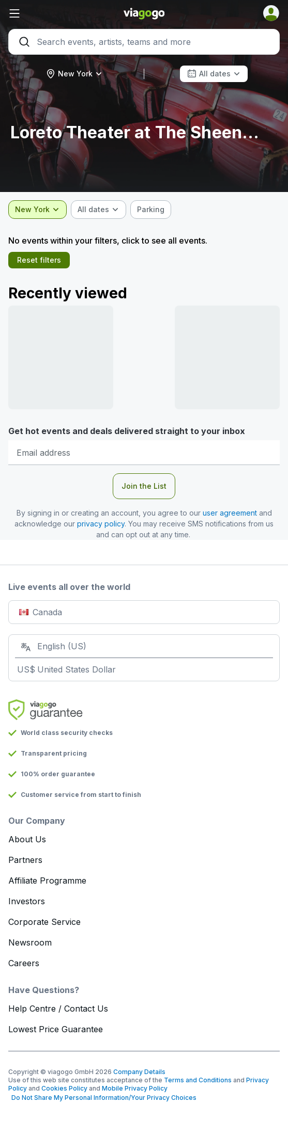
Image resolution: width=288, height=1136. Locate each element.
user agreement (230, 512)
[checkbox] (150, 209)
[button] (53, 13)
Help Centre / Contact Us (58, 1008)
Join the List (144, 486)
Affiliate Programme (47, 880)
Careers (23, 963)
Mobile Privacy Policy (135, 1088)
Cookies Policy (64, 1088)
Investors (26, 901)
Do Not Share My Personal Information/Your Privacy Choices (102, 1097)
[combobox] (74, 74)
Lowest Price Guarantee (55, 1029)
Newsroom (30, 942)
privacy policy (101, 523)
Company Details (139, 1072)
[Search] (144, 42)
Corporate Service (44, 922)
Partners (25, 860)
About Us (27, 839)
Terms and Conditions (198, 1080)
